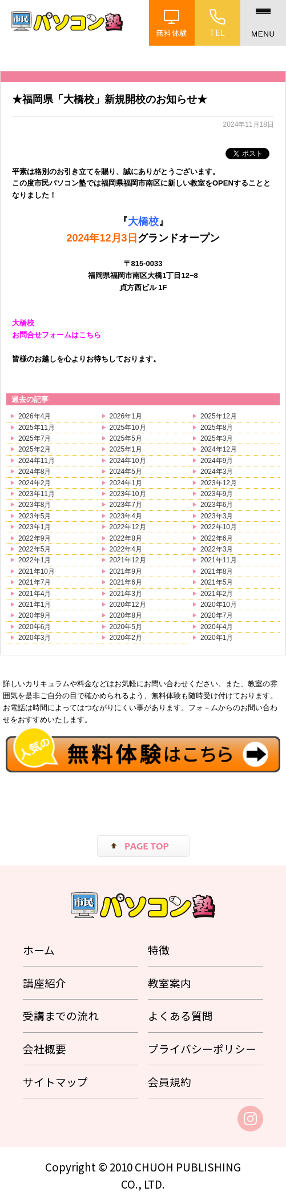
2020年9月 (34, 615)
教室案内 (169, 982)
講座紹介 (44, 982)
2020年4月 (216, 627)
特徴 (159, 949)
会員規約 (169, 1081)
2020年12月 (128, 605)
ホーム (39, 949)
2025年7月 (34, 438)
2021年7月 (34, 582)
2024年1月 (126, 483)
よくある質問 (180, 1015)
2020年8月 (126, 615)
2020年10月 (218, 605)
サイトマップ (55, 1081)
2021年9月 (126, 571)
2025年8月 (216, 428)
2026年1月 (126, 416)
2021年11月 (218, 560)
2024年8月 (34, 472)
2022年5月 (34, 549)
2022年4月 (126, 549)
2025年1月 (126, 449)
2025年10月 (128, 428)
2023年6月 (216, 505)
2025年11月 (36, 428)
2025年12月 (218, 416)
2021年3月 (126, 594)
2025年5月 (126, 438)
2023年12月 (218, 483)
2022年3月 (216, 549)
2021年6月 (126, 582)
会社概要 (44, 1048)
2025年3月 (216, 438)
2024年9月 (216, 461)
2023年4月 (126, 516)
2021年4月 (34, 594)
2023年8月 (34, 505)
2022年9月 (34, 538)
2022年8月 (126, 538)
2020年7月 (216, 615)
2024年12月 (218, 449)
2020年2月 (126, 638)
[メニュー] (263, 23)
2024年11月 (36, 461)
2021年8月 (216, 571)
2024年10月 (128, 461)
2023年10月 (128, 494)
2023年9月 (216, 494)
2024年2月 (34, 483)
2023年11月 (36, 494)
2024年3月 (216, 472)
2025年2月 (34, 449)
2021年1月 (34, 605)
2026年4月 (34, 416)
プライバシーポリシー (202, 1048)
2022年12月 (128, 527)
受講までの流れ (61, 1015)
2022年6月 (216, 538)
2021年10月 (36, 571)
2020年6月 (34, 627)
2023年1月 (34, 527)
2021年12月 (128, 560)
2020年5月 (126, 627)
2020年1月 (216, 638)
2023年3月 (216, 516)
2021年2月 (216, 594)
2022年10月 (218, 527)
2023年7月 (126, 505)
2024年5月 (126, 472)
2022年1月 (34, 560)
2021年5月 (216, 582)
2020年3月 (34, 638)
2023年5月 (34, 516)
